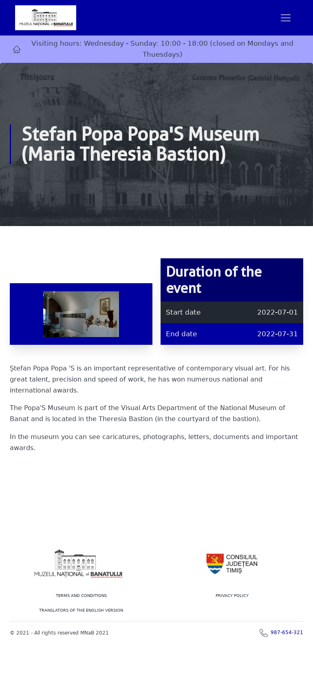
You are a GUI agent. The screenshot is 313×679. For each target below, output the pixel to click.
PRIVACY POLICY (232, 595)
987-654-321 (287, 632)
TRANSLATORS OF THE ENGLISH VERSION (81, 610)
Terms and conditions (81, 595)
